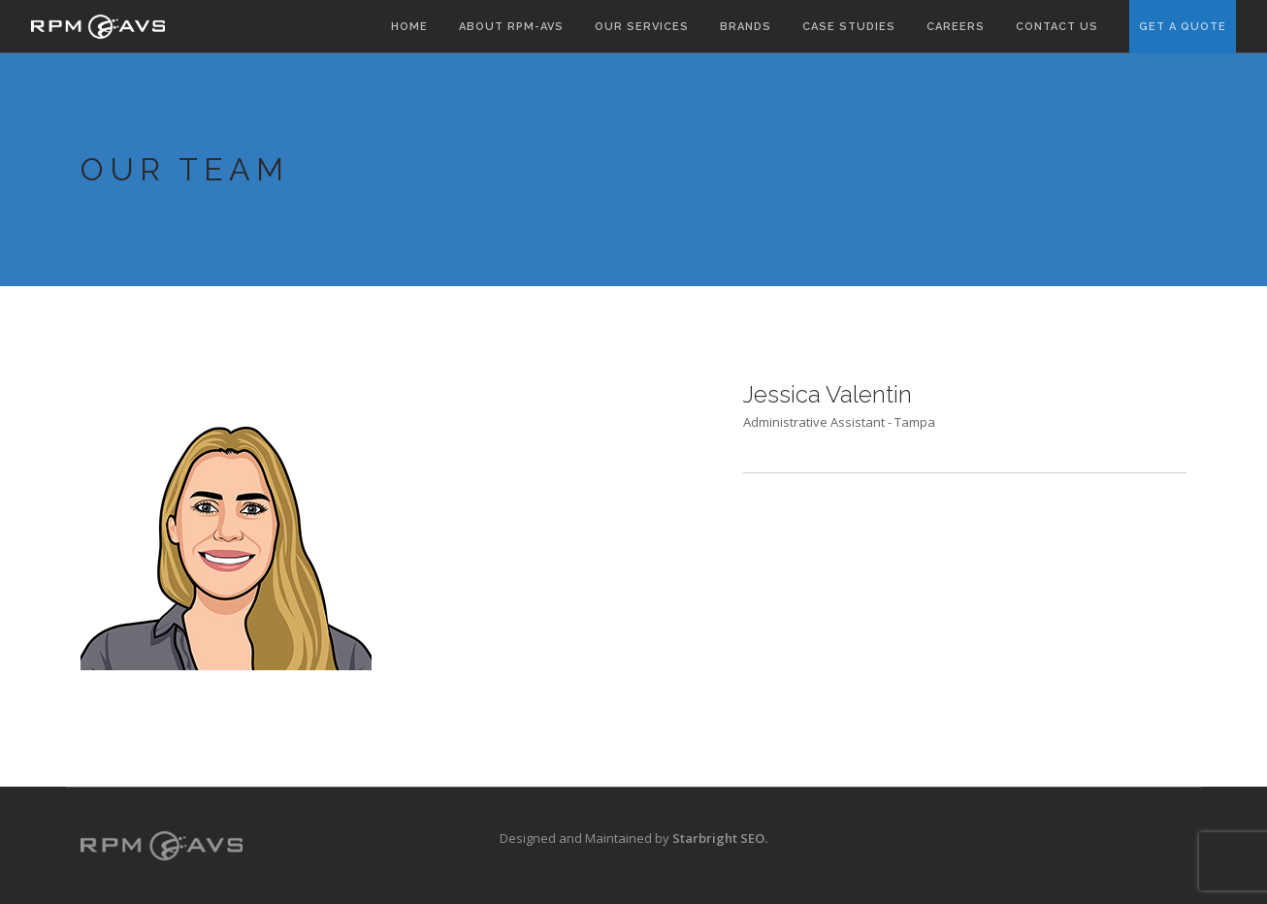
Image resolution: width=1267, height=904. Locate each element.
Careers (955, 26)
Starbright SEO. (719, 838)
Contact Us (1057, 26)
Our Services (642, 26)
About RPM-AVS (511, 26)
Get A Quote (1182, 26)
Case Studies (848, 26)
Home (409, 26)
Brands (745, 26)
